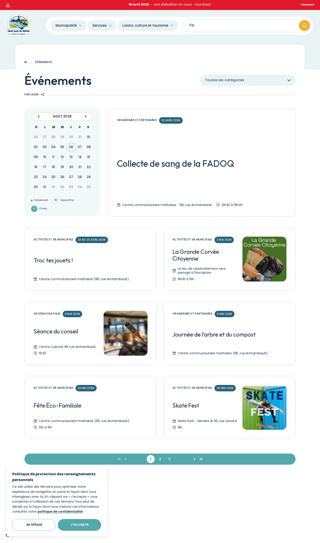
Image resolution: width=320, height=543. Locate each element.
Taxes (194, 16)
